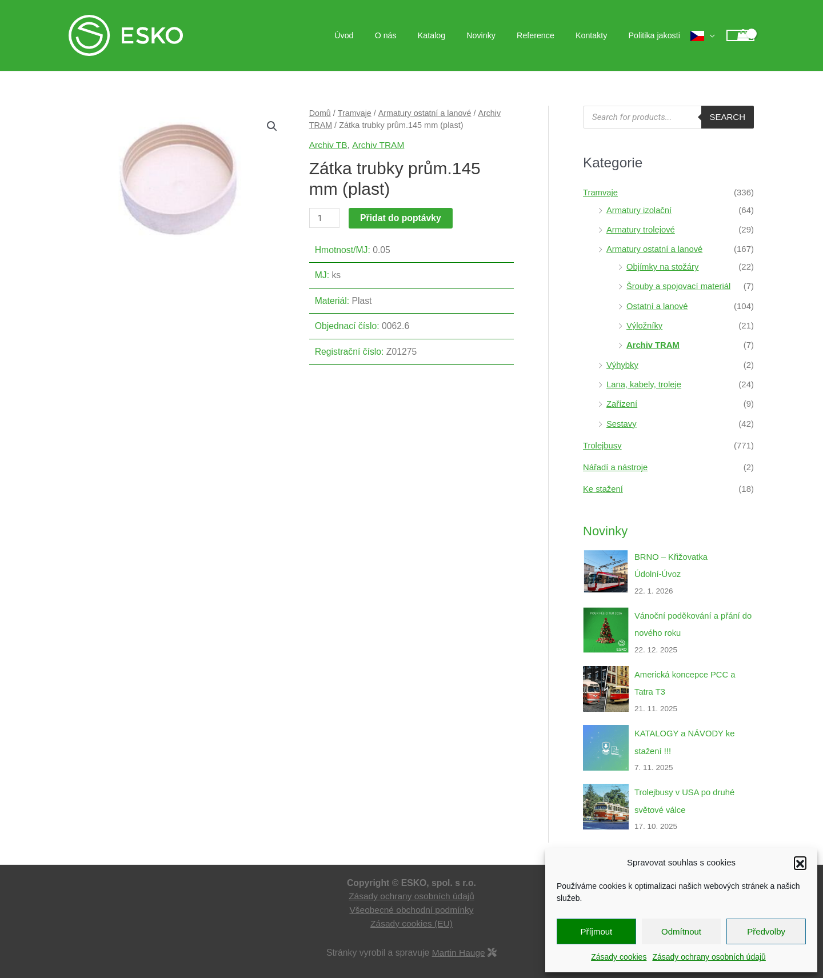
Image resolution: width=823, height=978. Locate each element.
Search (727, 117)
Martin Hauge (459, 944)
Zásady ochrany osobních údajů (708, 956)
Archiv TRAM (379, 145)
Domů (320, 113)
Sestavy (621, 419)
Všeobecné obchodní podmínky (412, 901)
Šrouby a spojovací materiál (679, 285)
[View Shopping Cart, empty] (740, 36)
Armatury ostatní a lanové (425, 113)
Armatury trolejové (641, 229)
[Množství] (324, 218)
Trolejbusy (602, 441)
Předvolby (766, 931)
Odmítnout (681, 931)
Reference (548, 35)
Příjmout (596, 931)
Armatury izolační (639, 209)
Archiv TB (328, 145)
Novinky (498, 35)
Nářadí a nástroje (616, 462)
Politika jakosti (656, 35)
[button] (800, 862)
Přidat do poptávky (401, 218)
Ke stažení (603, 484)
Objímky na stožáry (663, 265)
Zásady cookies (618, 956)
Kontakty (598, 35)
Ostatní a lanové (657, 303)
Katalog (454, 35)
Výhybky (622, 362)
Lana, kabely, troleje (644, 381)
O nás (413, 35)
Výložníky (644, 323)
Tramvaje (355, 113)
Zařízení (622, 400)
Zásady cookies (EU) (411, 915)
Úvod (375, 35)
